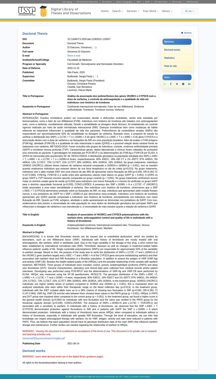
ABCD (139, 2)
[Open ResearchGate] (183, 84)
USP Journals (177, 2)
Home (105, 11)
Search (117, 11)
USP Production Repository (87, 2)
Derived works (172, 50)
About (167, 11)
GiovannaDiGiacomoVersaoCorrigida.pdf (43, 338)
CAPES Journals (192, 2)
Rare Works (106, 2)
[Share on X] (177, 84)
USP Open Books (160, 2)
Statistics (169, 58)
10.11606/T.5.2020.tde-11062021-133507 (88, 39)
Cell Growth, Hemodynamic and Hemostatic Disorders (95, 64)
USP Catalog (67, 2)
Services (133, 11)
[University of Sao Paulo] (27, 11)
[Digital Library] (43, 11)
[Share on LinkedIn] (189, 84)
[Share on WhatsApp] (164, 84)
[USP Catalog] (94, 47)
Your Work (150, 11)
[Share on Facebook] (171, 84)
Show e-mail (73, 55)
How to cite (170, 66)
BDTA (147, 2)
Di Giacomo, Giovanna (79, 47)
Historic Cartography (124, 2)
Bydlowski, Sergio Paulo (79, 76)
